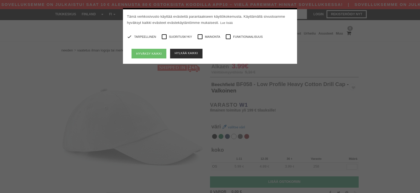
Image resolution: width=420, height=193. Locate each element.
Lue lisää (226, 22)
